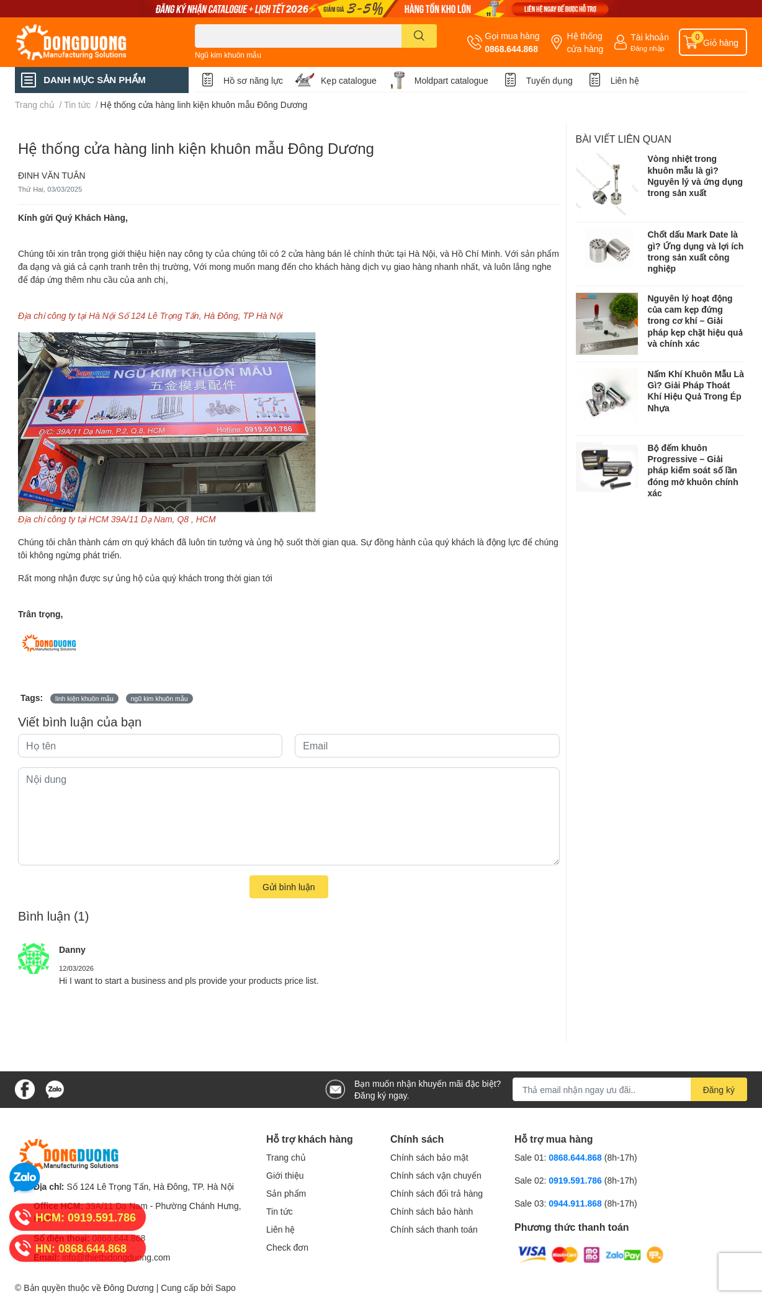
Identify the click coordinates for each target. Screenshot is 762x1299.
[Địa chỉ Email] (630, 1089)
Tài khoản (649, 37)
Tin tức (279, 1211)
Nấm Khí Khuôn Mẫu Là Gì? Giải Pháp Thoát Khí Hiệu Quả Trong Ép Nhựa (696, 390)
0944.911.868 (576, 1203)
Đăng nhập (647, 48)
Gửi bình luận (288, 887)
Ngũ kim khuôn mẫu (228, 55)
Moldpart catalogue (451, 80)
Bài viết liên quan (624, 139)
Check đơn (287, 1247)
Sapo (225, 1287)
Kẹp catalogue (349, 80)
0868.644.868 (511, 48)
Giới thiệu (285, 1175)
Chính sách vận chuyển (436, 1175)
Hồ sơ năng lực (253, 80)
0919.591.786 (576, 1180)
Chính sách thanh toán (434, 1229)
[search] (419, 36)
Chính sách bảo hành (431, 1211)
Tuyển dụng (549, 80)
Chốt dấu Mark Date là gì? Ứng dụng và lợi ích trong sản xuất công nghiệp (696, 251)
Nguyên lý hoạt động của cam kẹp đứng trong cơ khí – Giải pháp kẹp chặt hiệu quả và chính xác (695, 321)
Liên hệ (625, 80)
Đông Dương (129, 1287)
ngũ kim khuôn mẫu (159, 698)
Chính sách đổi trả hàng (436, 1193)
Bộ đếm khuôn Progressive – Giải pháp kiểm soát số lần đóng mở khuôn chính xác (693, 470)
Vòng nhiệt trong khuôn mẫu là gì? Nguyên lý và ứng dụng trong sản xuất (695, 175)
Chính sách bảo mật (429, 1157)
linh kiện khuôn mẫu (84, 698)
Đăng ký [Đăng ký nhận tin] (719, 1089)
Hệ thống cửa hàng (585, 42)
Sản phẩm (286, 1193)
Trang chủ (286, 1157)
